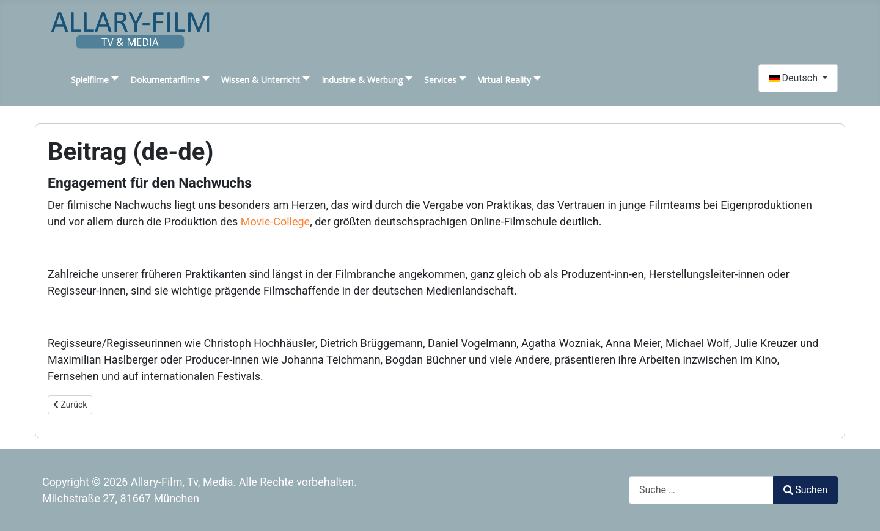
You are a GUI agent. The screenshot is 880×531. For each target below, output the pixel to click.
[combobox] (701, 490)
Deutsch (794, 78)
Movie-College (275, 221)
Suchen (805, 490)
